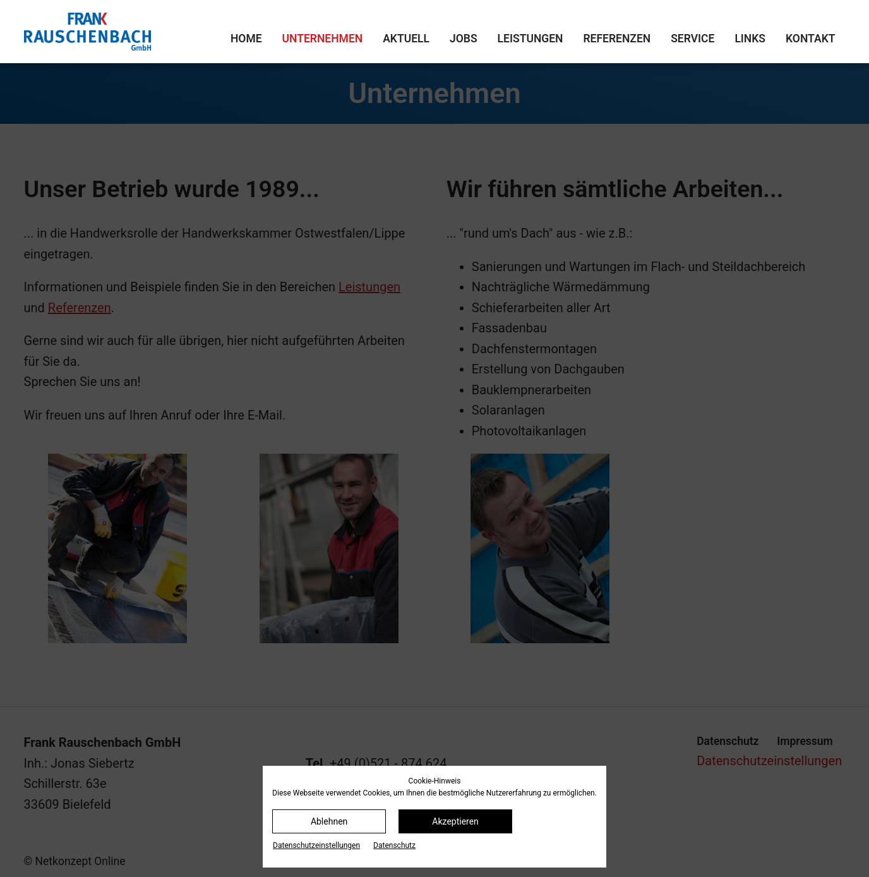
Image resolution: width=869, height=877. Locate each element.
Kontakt (810, 38)
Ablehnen (329, 821)
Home (246, 38)
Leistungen (530, 38)
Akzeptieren (455, 821)
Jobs (463, 38)
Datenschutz (394, 845)
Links (749, 38)
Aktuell (406, 38)
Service (692, 38)
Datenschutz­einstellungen (316, 845)
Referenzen (616, 38)
